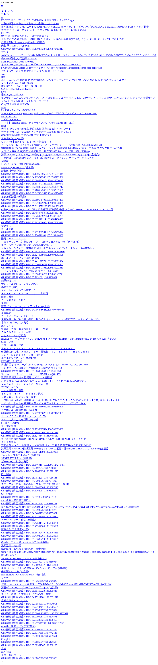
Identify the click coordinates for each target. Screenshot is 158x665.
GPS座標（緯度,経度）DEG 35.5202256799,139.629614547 (32, 264)
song (3, 125)
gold (3, 91)
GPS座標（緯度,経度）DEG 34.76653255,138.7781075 (29, 471)
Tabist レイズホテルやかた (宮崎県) (20, 455)
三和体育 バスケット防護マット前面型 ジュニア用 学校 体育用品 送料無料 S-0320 (46, 445)
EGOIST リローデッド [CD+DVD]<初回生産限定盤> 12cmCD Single (37, 20)
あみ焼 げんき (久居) (12, 138)
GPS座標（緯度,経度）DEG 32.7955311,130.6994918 (29, 603)
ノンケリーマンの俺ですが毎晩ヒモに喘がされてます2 (31, 368)
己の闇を (6, 474)
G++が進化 (7, 494)
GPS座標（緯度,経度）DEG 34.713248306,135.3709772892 (32, 177)
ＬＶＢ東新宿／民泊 (12, 390)
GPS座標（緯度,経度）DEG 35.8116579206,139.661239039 (32, 206)
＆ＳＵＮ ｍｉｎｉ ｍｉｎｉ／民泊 (22, 393)
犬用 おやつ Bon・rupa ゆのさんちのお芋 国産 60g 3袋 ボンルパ (36, 132)
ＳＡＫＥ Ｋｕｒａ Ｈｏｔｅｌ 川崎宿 (24, 293)
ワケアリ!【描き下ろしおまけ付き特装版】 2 (26, 141)
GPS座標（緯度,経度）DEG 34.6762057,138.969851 (28, 490)
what (3, 107)
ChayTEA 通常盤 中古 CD (15, 104)
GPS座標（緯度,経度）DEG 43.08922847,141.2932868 (29, 565)
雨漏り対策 (7, 296)
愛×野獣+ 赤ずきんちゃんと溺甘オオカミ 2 (24, 36)
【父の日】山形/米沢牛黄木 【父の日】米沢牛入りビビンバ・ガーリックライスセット (48, 157)
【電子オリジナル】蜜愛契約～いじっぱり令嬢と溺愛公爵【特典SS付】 (41, 241)
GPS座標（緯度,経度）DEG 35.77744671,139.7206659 (29, 607)
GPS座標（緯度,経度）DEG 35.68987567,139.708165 (29, 645)
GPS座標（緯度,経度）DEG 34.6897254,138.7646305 (29, 468)
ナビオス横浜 (8, 442)
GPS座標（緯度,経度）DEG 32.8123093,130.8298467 (29, 620)
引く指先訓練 (8, 426)
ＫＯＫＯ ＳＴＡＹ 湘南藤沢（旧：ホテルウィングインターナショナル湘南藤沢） (48, 248)
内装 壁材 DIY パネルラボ (15, 45)
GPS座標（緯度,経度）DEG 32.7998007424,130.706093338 (32, 429)
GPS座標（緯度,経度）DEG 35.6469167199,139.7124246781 (32, 464)
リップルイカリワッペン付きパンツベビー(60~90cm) (30, 271)
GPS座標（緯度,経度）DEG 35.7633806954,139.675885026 (32, 222)
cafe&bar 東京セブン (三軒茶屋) (18, 626)
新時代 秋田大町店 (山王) (15, 529)
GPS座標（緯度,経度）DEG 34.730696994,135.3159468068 (32, 235)
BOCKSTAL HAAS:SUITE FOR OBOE (21, 86)
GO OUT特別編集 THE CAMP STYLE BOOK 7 (26, 135)
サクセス (6, 225)
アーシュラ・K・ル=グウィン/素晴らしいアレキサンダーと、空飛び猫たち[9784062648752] (51, 145)
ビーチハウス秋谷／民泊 (14, 461)
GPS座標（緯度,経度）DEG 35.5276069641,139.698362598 (32, 254)
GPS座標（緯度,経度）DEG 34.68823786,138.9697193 (29, 487)
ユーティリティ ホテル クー (18, 316)
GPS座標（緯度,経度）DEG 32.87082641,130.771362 (29, 629)
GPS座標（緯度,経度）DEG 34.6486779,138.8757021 (29, 513)
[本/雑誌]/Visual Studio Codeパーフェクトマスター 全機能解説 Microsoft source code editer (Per (51, 67)
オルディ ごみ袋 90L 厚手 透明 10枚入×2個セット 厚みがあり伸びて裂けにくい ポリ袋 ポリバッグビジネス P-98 (62, 39)
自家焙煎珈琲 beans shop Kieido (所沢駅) (23, 42)
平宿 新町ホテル (11, 655)
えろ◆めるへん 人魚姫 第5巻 (17, 83)
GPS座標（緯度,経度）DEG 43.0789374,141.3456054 (29, 561)
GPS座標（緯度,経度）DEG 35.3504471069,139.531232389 (32, 267)
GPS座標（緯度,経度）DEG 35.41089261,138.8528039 (29, 536)
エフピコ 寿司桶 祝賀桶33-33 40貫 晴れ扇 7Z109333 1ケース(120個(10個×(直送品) (45, 151)
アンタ (5, 52)
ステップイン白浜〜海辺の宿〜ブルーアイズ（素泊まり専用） (35, 484)
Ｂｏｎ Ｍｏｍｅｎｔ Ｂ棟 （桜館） (23, 355)
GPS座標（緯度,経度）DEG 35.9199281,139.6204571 (29, 616)
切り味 (5, 161)
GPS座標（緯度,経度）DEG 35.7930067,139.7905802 (29, 610)
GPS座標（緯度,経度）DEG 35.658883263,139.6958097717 (32, 187)
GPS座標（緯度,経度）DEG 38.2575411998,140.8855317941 (32, 623)
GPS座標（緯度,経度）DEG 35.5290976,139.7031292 (29, 481)
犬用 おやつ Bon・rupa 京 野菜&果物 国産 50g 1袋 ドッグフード (36, 128)
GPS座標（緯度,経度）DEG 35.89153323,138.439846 (29, 590)
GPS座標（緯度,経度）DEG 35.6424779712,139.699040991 (32, 203)
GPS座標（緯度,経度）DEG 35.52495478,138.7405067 (29, 435)
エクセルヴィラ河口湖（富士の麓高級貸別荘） (27, 245)
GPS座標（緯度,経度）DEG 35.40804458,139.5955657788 (31, 212)
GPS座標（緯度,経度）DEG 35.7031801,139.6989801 (29, 277)
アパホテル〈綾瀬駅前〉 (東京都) (19, 410)
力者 (3, 648)
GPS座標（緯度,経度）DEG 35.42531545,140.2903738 (29, 523)
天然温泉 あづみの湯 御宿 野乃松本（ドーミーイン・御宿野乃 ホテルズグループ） (50, 319)
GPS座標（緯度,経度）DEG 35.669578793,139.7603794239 (32, 199)
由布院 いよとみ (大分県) (15, 571)
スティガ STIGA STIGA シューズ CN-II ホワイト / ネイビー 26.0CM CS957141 (43, 380)
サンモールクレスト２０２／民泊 (19, 283)
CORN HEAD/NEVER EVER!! (17, 89)
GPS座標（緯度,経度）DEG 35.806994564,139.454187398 (31, 371)
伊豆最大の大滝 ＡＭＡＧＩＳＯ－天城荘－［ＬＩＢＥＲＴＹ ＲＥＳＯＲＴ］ (45, 351)
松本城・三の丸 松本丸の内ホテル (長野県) (25, 542)
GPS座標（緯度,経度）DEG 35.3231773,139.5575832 (29, 581)
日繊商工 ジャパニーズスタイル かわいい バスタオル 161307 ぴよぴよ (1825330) (45, 364)
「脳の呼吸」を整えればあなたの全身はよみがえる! (30, 23)
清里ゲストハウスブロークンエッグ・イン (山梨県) (29, 587)
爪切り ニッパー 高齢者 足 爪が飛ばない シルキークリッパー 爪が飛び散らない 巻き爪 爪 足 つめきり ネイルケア (64, 79)
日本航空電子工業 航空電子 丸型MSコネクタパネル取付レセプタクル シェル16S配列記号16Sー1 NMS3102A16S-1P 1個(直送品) (70, 506)
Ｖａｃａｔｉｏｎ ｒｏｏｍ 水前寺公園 (24, 384)
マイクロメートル (11, 119)
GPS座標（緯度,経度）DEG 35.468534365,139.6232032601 (32, 190)
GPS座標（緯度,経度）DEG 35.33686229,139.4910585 (29, 539)
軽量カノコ (7, 342)
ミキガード (7, 578)
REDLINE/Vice (9, 116)
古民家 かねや (10, 387)
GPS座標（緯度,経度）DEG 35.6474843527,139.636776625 (32, 193)
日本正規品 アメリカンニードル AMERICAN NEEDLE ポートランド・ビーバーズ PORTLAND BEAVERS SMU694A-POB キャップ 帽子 (75, 26)
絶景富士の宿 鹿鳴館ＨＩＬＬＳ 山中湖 (24, 329)
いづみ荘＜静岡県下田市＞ (16, 500)
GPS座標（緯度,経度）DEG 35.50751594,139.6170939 (29, 452)
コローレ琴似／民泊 (12, 345)
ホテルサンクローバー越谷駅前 (18, 358)
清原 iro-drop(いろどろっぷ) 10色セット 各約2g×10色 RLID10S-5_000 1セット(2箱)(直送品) (50, 154)
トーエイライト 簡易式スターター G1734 (23, 416)
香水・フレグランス (12, 94)
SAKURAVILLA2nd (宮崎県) (16, 458)
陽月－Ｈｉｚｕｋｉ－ (13, 238)
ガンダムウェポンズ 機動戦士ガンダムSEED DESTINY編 (32, 71)
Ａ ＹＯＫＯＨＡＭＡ (13, 300)
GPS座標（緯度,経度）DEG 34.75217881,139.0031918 (29, 597)
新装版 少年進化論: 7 (12, 170)
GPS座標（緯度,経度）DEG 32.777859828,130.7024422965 (32, 413)
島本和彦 (6, 651)
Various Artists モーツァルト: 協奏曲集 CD (23, 558)
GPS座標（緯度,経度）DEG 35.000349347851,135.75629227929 (34, 613)
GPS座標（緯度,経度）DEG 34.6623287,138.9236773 (29, 503)
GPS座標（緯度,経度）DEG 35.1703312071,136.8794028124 (32, 49)
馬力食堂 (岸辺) (9, 287)
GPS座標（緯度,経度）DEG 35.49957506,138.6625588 (29, 526)
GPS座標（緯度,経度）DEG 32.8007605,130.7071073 (29, 658)
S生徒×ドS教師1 (10, 422)
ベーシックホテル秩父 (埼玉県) (18, 519)
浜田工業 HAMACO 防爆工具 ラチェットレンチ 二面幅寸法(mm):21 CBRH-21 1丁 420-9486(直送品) (55, 448)
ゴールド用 (7, 229)
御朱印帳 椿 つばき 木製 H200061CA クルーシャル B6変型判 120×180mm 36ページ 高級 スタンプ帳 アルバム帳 (61, 148)
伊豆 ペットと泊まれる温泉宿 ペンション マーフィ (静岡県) (34, 568)
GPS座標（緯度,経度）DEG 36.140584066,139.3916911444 (32, 174)
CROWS (5, 33)
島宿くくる (7, 325)
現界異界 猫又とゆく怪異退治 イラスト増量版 (26, 377)
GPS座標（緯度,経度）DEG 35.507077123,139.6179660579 (32, 183)
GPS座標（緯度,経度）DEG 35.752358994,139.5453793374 (32, 232)
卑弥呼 (5, 303)
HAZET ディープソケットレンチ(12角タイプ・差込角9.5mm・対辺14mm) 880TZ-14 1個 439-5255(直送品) (58, 338)
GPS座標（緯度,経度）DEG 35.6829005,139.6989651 (29, 636)
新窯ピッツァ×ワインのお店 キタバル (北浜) (25, 306)
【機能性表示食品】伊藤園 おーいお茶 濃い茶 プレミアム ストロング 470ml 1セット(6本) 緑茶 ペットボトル (60, 400)
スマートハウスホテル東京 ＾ (18, 290)
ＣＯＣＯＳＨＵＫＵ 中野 (16, 332)
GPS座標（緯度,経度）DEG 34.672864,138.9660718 (28, 497)
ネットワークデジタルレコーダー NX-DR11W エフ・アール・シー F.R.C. (41, 64)
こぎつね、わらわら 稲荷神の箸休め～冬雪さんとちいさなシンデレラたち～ (43, 403)
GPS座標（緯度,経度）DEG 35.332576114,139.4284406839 (32, 219)
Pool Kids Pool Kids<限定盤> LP (18, 110)
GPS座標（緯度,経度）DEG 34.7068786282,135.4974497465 (32, 309)
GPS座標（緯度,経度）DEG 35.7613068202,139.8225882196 (32, 251)
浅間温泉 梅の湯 (11, 545)
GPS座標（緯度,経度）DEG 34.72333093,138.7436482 (29, 516)
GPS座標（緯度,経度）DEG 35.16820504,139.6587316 (29, 432)
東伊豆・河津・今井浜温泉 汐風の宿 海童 (26, 594)
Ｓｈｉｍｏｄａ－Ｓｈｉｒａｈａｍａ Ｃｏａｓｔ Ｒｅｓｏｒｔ (38, 348)
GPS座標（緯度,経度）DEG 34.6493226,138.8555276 (29, 510)
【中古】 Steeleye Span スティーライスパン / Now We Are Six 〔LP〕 (38, 122)
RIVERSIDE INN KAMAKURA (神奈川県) (23, 574)
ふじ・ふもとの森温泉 (13, 335)
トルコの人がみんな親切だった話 (19, 419)
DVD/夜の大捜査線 (11, 361)
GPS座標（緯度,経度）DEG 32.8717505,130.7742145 (29, 632)
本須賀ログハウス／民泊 (14, 322)
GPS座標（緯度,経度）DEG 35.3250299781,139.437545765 (32, 216)
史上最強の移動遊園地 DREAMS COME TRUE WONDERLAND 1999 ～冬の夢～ (44, 439)
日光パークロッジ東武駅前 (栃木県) (21, 164)
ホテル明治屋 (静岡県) (13, 196)
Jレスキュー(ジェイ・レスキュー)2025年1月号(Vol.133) (31, 374)
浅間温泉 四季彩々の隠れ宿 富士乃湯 (23, 548)
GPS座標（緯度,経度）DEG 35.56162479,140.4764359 (29, 532)
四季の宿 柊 (8, 280)
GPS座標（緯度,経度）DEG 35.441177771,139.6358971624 (32, 261)
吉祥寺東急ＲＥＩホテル (14, 600)
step (3, 77)
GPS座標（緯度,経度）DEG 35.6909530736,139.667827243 (32, 274)
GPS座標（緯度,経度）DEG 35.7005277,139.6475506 (29, 642)
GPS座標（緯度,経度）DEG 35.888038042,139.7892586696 (32, 406)
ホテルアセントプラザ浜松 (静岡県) (21, 258)
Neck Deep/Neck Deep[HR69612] (18, 61)
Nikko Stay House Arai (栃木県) (17, 167)
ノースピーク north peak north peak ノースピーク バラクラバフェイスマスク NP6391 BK (49, 113)
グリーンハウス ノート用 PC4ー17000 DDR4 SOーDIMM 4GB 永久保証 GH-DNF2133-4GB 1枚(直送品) (56, 584)
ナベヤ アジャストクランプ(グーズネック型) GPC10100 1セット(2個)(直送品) (43, 30)
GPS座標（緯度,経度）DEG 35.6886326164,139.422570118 (32, 180)
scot (3, 74)
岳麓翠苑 (6, 313)
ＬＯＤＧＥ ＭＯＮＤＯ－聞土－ (19, 397)
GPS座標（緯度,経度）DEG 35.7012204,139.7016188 (29, 477)
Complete (6, 639)
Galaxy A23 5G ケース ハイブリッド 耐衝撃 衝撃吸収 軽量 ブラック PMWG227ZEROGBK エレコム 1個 (57, 209)
